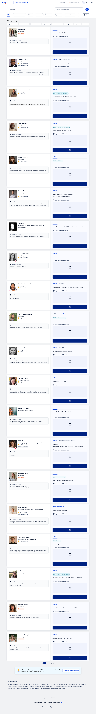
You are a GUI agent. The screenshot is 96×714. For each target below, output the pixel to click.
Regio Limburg (47, 24)
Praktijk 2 (73, 59)
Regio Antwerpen (12, 24)
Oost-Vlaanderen (24, 24)
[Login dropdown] (84, 2)
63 (51, 663)
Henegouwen (68, 24)
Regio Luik (77, 24)
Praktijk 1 (55, 29)
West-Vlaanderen (57, 24)
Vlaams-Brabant (35, 24)
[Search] (87, 9)
